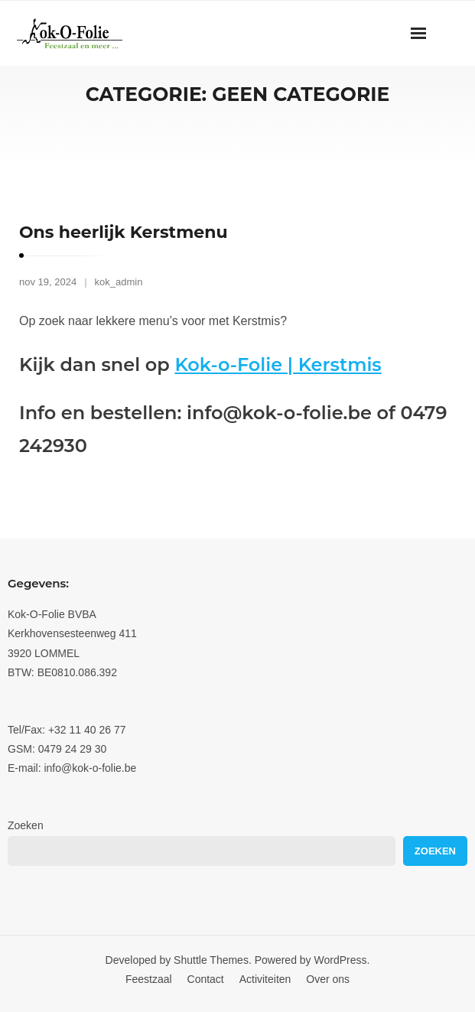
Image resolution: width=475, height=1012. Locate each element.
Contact (205, 979)
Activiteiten (265, 979)
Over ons (328, 979)
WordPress (340, 960)
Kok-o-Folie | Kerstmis (277, 364)
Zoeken (26, 825)
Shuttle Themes (211, 960)
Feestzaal (148, 979)
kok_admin (119, 282)
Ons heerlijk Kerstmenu (123, 232)
